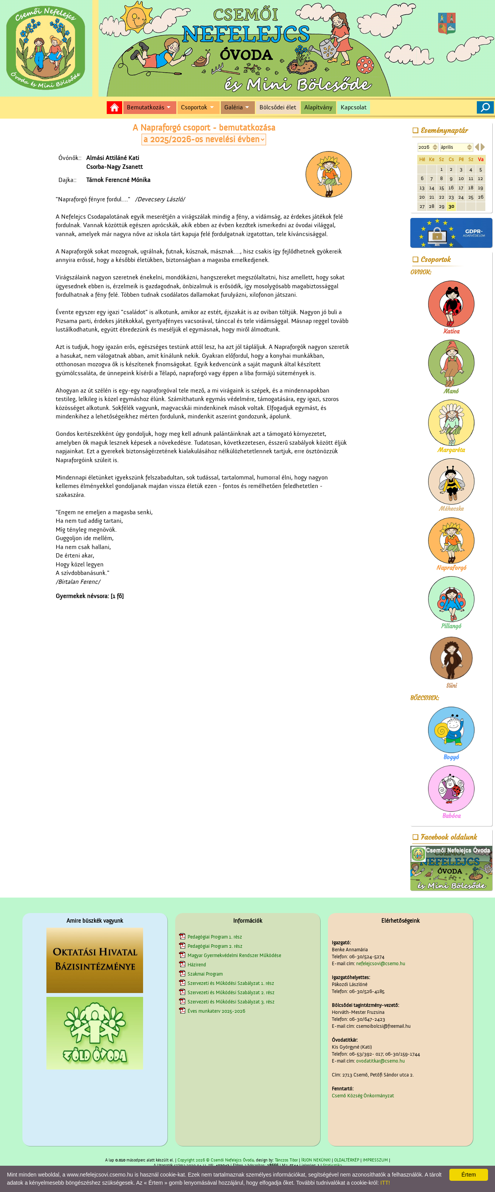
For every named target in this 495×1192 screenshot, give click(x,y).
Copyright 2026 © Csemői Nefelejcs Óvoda (216, 1160)
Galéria (233, 107)
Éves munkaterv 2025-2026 (216, 1011)
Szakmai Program (205, 974)
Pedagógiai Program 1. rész (215, 937)
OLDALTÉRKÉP (346, 1160)
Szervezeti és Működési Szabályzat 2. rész (231, 992)
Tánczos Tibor (286, 1160)
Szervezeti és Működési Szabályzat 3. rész (231, 1002)
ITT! (385, 1183)
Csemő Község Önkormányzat (363, 1095)
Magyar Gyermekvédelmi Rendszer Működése (234, 955)
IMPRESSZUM (375, 1160)
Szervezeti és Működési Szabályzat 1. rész (231, 983)
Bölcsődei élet (277, 107)
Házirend (197, 965)
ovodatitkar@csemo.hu (380, 1061)
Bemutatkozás (145, 107)
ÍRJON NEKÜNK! (316, 1160)
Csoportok (194, 107)
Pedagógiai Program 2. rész (215, 946)
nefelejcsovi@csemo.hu (380, 963)
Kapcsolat (354, 107)
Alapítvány (318, 107)
